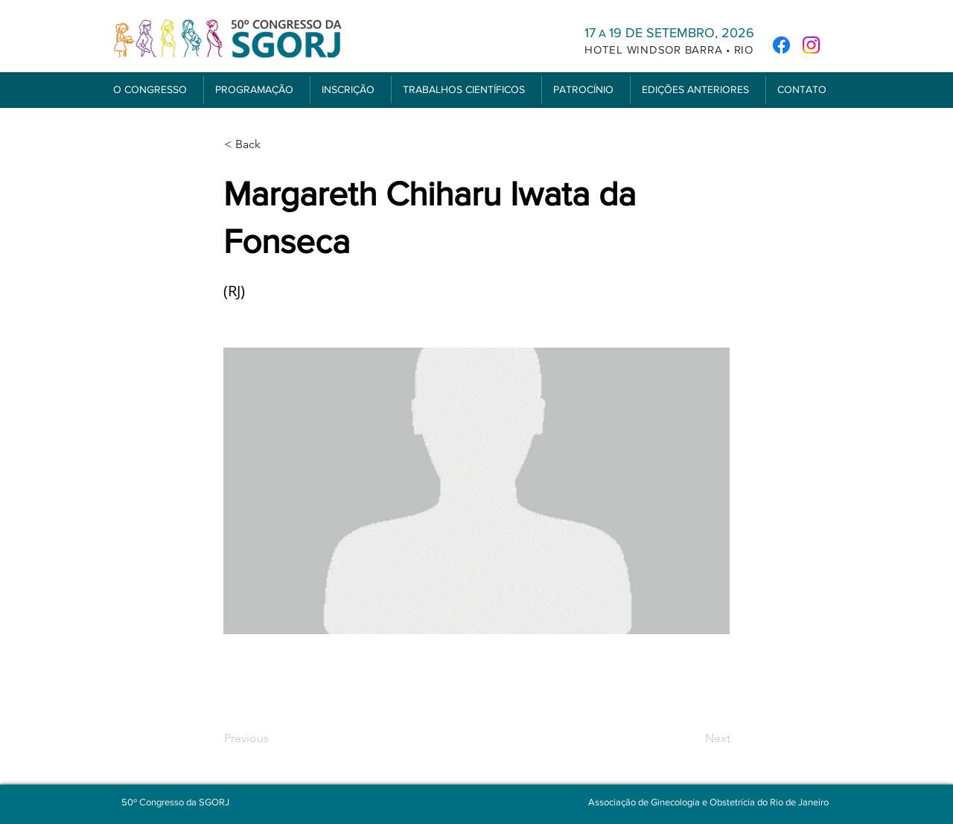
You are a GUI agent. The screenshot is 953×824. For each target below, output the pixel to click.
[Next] (693, 738)
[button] (152, 89)
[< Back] (273, 144)
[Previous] (273, 738)
